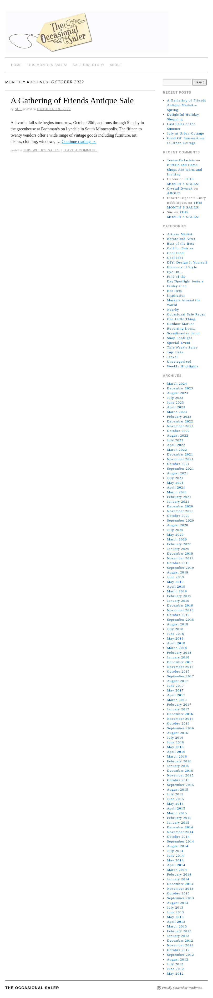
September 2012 (180, 955)
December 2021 (180, 454)
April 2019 (176, 586)
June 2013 (175, 912)
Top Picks (175, 352)
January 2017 (178, 709)
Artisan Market (179, 234)
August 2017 (177, 681)
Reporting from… (182, 328)
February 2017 (179, 704)
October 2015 (178, 780)
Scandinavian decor (183, 333)
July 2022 (175, 440)
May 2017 (175, 690)
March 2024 (177, 383)
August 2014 (177, 846)
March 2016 (177, 756)
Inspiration (176, 295)
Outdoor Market (180, 324)
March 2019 (177, 591)
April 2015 (176, 808)
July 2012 (175, 964)
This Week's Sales (41, 150)
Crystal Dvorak (180, 188)
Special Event (178, 343)
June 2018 (175, 634)
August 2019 (177, 572)
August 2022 (177, 435)
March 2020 (177, 539)
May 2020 (175, 534)
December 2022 (180, 421)
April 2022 (176, 445)
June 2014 (175, 855)
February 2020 (179, 544)
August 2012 (177, 959)
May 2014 (175, 860)
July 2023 (175, 398)
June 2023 (175, 402)
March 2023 (177, 412)
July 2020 (175, 530)
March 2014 (177, 870)
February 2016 (179, 761)
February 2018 (179, 652)
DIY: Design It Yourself (187, 262)
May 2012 (175, 973)
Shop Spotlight (179, 338)
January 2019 (178, 601)
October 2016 (178, 723)
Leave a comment (80, 150)
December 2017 (180, 662)
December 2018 (180, 605)
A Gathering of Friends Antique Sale (72, 100)
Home (16, 65)
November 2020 (180, 511)
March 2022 (177, 450)
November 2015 (180, 775)
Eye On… (175, 272)
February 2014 (179, 874)
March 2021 (177, 492)
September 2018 (180, 619)
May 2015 (175, 804)
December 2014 (180, 827)
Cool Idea (175, 258)
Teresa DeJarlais (181, 160)
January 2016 (178, 766)
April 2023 (176, 407)
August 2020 (177, 525)
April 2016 (176, 752)
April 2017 (176, 695)
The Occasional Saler (32, 988)
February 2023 (179, 416)
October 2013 (178, 893)
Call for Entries (180, 248)
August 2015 (177, 789)
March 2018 (177, 648)
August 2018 (177, 624)
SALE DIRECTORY (88, 65)
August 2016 (177, 733)
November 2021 (180, 459)
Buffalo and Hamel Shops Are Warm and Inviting (184, 169)
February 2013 (179, 931)
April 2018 (176, 643)
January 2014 (178, 879)
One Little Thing (181, 319)
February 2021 (179, 497)
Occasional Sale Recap (186, 314)
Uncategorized (179, 361)
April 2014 (176, 865)
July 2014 (175, 851)
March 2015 (177, 813)
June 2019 (175, 577)
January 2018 (178, 657)
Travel (172, 357)
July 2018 (175, 629)
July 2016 (175, 737)
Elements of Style (182, 267)
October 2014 (178, 837)
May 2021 (175, 483)
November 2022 (180, 426)
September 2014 (180, 841)
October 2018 (178, 615)
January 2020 (178, 549)
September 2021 (180, 468)
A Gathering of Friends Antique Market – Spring (186, 105)
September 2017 (180, 676)
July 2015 (175, 794)
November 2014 (180, 832)
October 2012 (178, 950)
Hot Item (174, 291)
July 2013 (175, 907)
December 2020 (180, 506)
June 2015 (175, 799)
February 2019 (179, 596)
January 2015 (178, 822)
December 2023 (180, 388)
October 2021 (178, 464)
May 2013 (175, 917)
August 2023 (177, 393)
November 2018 (180, 610)
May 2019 (175, 582)
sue (18, 109)
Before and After (181, 239)
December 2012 (180, 940)
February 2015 (179, 818)
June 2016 (175, 742)
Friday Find (177, 286)
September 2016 (180, 728)
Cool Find (175, 253)
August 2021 (177, 473)
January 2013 (178, 936)
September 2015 (180, 785)
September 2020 (180, 520)
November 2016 (180, 719)
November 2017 (180, 667)
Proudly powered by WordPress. (182, 988)
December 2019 (180, 553)
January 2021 (178, 501)
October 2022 (178, 431)
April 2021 (176, 487)
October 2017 (178, 671)
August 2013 (177, 903)
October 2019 (178, 563)
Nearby (173, 310)
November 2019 (180, 558)
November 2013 (180, 888)
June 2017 (175, 686)
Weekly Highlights (183, 366)
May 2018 (175, 638)
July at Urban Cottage (185, 133)
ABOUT (116, 65)
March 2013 (177, 926)
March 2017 (177, 700)
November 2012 (180, 945)
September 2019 (180, 568)
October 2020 (178, 516)
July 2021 (175, 478)
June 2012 (175, 969)
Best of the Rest (180, 243)
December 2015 (180, 770)
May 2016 (175, 747)
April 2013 (176, 922)
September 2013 (180, 898)
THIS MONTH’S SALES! (47, 65)
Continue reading (79, 141)
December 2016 (180, 714)
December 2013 (180, 884)
